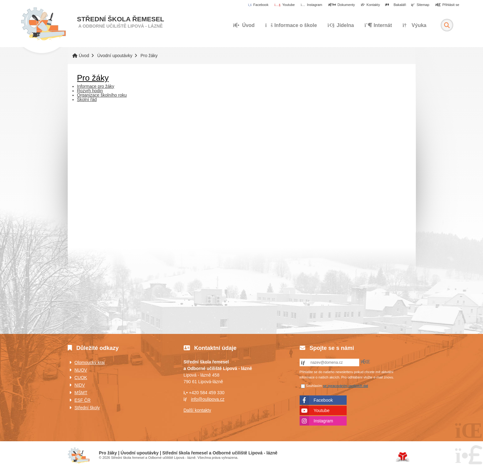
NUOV (81, 370)
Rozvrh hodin (90, 90)
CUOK (81, 377)
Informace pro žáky (95, 86)
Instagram (323, 420)
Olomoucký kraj (90, 362)
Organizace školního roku (102, 95)
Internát (378, 25)
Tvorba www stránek (402, 457)
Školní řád (87, 99)
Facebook (323, 400)
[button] (447, 5)
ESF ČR (83, 400)
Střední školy (87, 407)
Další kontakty (197, 410)
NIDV (80, 385)
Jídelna (341, 25)
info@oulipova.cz (207, 399)
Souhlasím (314, 386)
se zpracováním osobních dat (345, 386)
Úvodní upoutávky (114, 55)
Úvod (43, 24)
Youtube (322, 410)
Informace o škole (291, 25)
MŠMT (81, 392)
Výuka (414, 25)
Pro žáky (93, 78)
